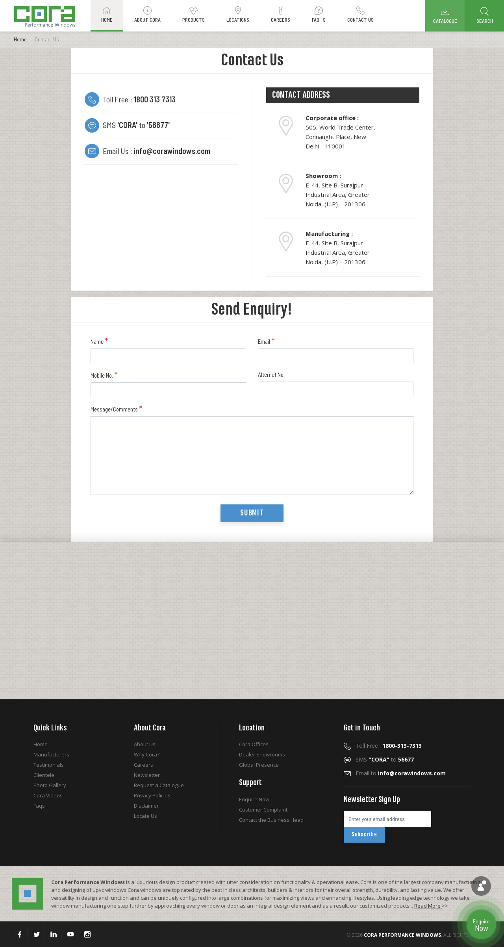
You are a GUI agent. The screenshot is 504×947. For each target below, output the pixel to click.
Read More (428, 905)
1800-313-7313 (402, 745)
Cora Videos (48, 795)
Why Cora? (146, 754)
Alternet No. (271, 374)
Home (20, 39)
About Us (145, 744)
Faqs (39, 805)
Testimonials (48, 764)
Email (266, 341)
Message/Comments (116, 408)
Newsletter (147, 774)
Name (99, 341)
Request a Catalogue (159, 785)
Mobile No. (104, 375)
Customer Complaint (263, 809)
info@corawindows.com (172, 151)
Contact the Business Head (271, 819)
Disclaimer (146, 805)
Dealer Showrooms (262, 754)
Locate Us (145, 815)
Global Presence (259, 764)
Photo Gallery (49, 785)
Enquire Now (254, 799)
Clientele (43, 774)
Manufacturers (51, 754)
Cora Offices (254, 744)
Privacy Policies (152, 795)
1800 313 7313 (155, 99)
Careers (143, 764)
